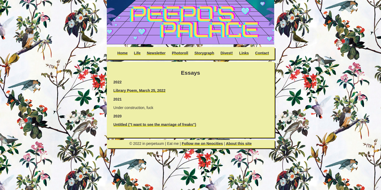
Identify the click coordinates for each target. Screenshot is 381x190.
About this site (238, 143)
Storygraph (204, 53)
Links (244, 53)
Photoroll (180, 53)
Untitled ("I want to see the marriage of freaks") (154, 124)
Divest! (227, 53)
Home (122, 53)
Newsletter (156, 53)
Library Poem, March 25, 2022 (139, 90)
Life (137, 53)
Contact (262, 53)
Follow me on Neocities (202, 143)
